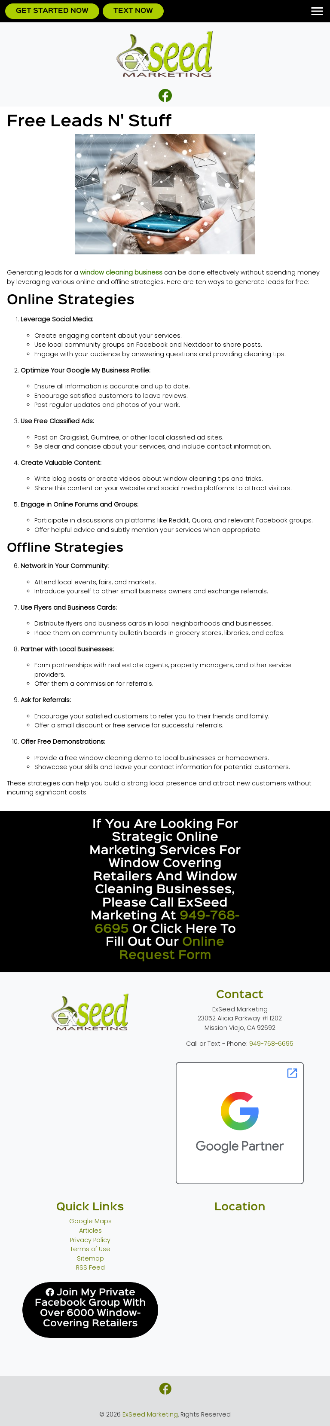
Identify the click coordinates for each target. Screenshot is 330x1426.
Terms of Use (90, 1249)
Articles (90, 1230)
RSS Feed (90, 1267)
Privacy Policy (90, 1240)
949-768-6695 (271, 1043)
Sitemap (90, 1258)
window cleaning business (121, 272)
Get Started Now (52, 11)
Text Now (133, 11)
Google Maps (90, 1221)
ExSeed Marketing (150, 1414)
